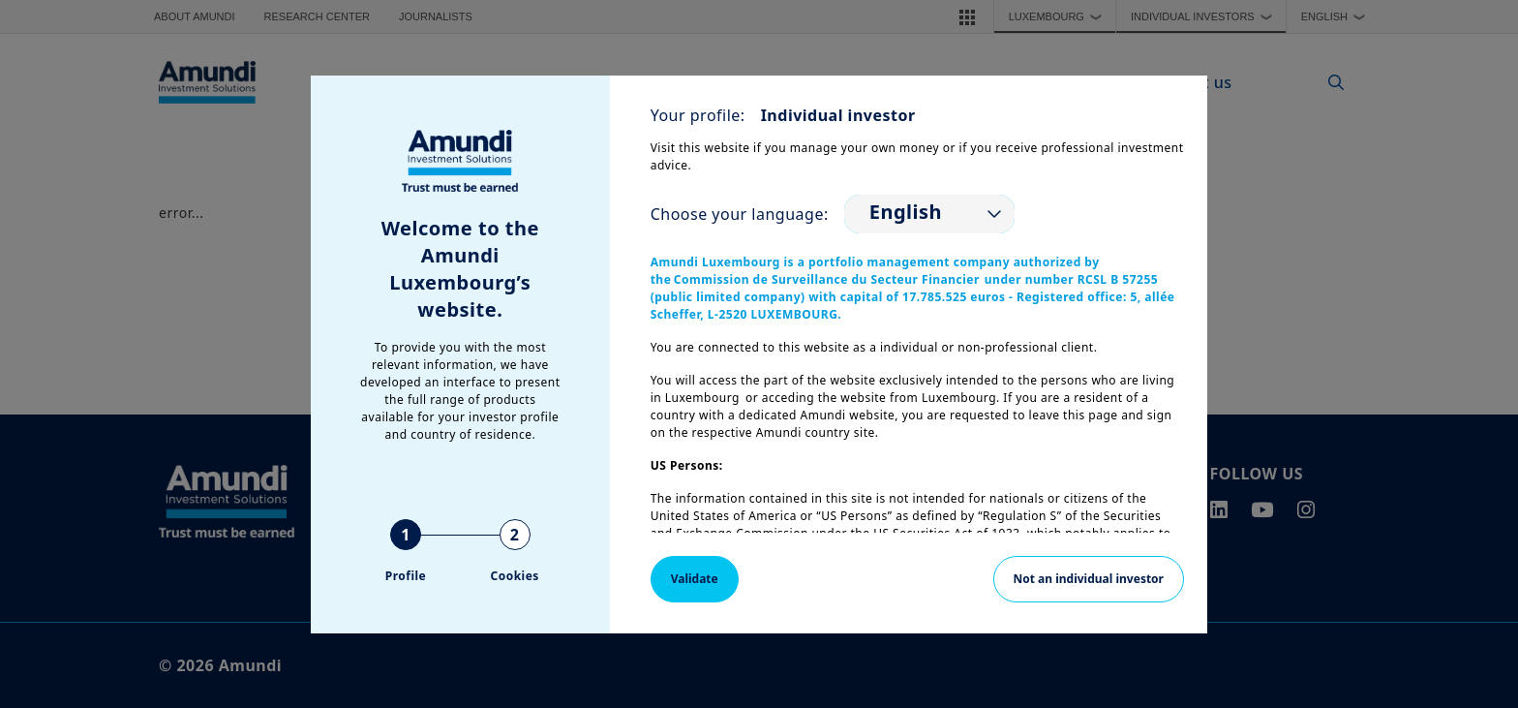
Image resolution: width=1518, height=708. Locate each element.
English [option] (905, 212)
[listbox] (929, 214)
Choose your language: (740, 214)
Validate (694, 578)
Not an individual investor (1089, 578)
